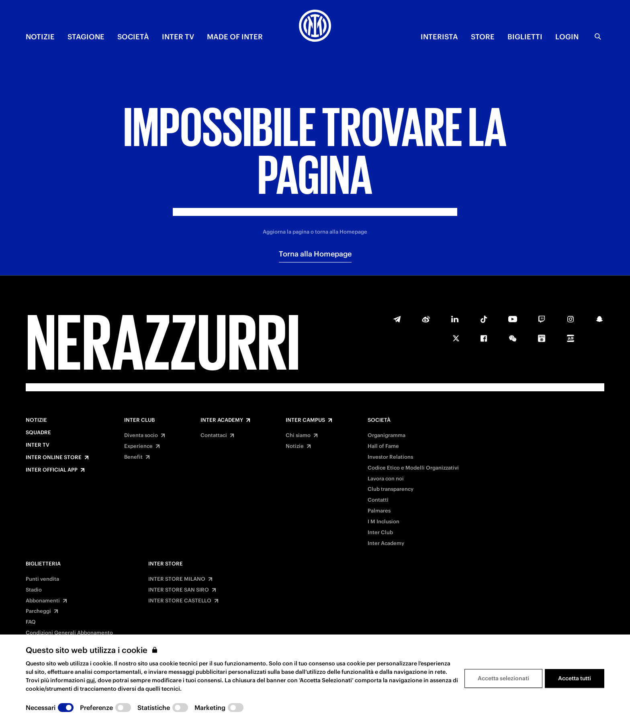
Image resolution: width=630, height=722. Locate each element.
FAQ (31, 622)
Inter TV (37, 445)
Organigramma (386, 435)
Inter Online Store (54, 457)
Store (483, 36)
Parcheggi (38, 611)
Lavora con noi (386, 479)
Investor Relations (390, 457)
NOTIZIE (40, 36)
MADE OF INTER (235, 36)
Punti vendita (42, 579)
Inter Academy (221, 420)
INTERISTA (439, 36)
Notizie (36, 420)
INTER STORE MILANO (176, 579)
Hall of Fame (383, 446)
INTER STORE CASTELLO (179, 601)
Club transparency (390, 489)
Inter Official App (52, 470)
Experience (138, 446)
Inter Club (139, 420)
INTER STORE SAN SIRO (178, 590)
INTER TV (178, 36)
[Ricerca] (597, 36)
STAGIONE (86, 36)
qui (90, 680)
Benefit (133, 457)
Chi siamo (298, 435)
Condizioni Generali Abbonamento (69, 633)
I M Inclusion (383, 522)
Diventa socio (141, 435)
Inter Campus (305, 420)
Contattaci (213, 435)
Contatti (378, 500)
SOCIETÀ (133, 36)
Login (567, 36)
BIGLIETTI (524, 36)
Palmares (379, 511)
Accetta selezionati (503, 678)
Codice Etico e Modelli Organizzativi (413, 468)
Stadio (34, 590)
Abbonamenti (43, 601)
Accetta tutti (574, 678)
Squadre (38, 432)
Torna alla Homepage (315, 253)
